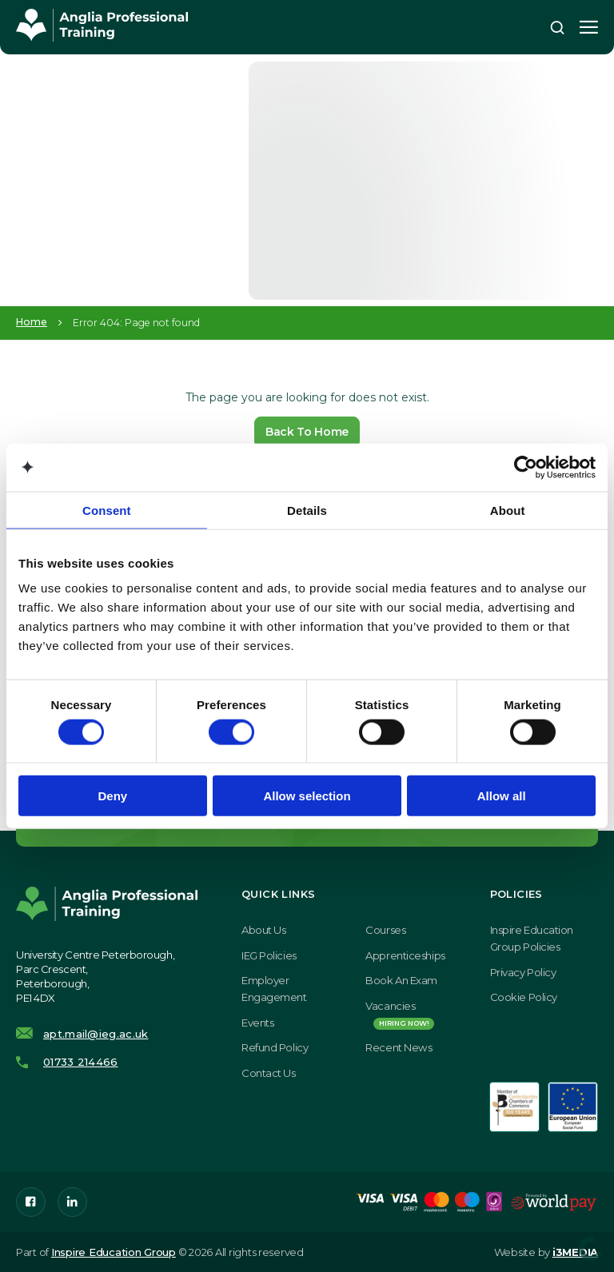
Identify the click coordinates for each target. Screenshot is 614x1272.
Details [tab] (307, 509)
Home (31, 322)
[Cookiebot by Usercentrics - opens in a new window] (526, 467)
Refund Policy (274, 1047)
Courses (385, 929)
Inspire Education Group (113, 1252)
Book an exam (401, 980)
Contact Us (268, 1073)
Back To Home (307, 432)
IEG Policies (269, 955)
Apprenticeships (405, 955)
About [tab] (507, 509)
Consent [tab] (106, 509)
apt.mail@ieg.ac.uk (95, 1033)
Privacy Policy (523, 972)
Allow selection (306, 796)
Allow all (501, 796)
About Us (263, 929)
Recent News (398, 1047)
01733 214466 (80, 1061)
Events (257, 1022)
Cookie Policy (523, 997)
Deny (112, 796)
